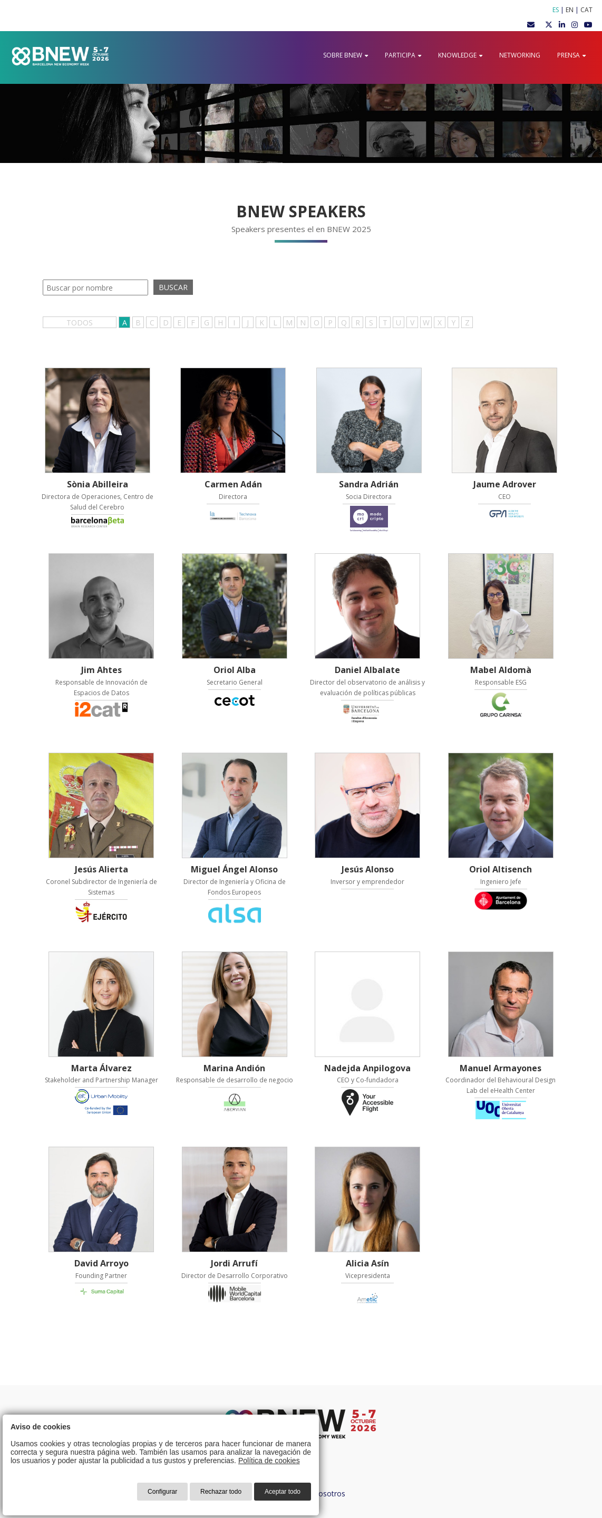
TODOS (79, 323)
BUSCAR (173, 287)
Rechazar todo (220, 1491)
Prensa (571, 55)
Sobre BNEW (345, 55)
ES (555, 9)
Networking (519, 55)
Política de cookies (269, 1460)
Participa (403, 55)
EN (570, 9)
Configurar (162, 1491)
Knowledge (460, 55)
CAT (586, 9)
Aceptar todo (282, 1491)
